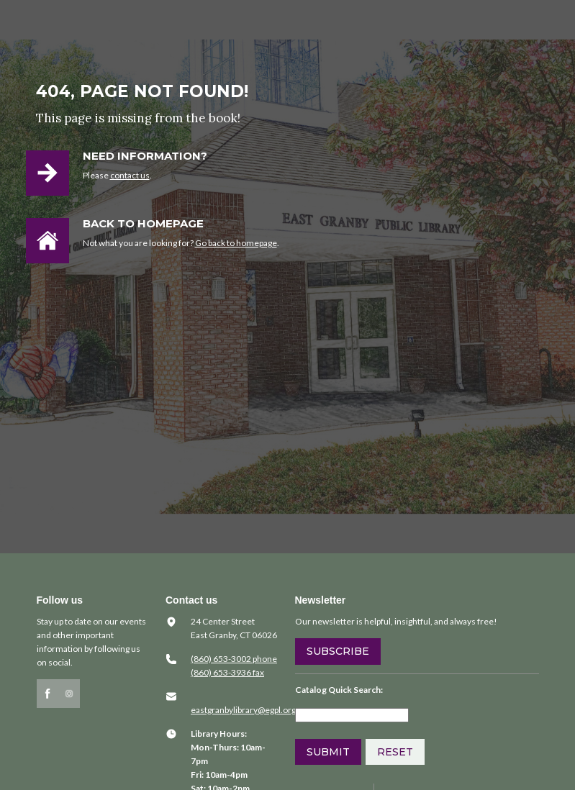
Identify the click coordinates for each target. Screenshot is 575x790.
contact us (130, 175)
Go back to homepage (236, 242)
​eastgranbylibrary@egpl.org (243, 709)
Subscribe (338, 651)
